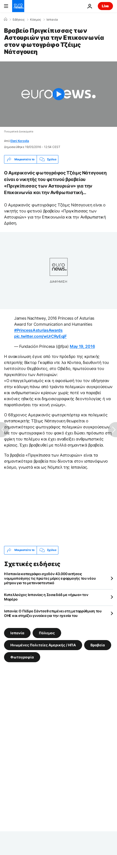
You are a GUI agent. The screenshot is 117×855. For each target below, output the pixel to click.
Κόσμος (35, 19)
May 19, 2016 (82, 346)
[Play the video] (58, 94)
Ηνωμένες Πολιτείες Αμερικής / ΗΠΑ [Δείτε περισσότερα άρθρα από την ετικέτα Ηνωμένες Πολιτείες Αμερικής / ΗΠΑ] (43, 645)
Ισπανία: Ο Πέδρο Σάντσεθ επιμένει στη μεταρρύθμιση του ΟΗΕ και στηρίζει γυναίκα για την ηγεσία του (53, 613)
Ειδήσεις (19, 19)
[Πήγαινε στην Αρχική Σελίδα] (18, 6)
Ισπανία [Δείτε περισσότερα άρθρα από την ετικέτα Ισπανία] (17, 632)
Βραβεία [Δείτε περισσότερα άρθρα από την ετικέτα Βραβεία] (97, 645)
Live (105, 6)
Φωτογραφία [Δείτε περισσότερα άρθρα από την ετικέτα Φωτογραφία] (22, 657)
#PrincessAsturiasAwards (38, 330)
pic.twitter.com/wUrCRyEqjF (40, 336)
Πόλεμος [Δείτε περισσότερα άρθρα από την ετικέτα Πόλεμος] (47, 632)
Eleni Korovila (19, 141)
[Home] (5, 19)
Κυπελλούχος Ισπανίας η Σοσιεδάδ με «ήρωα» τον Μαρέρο (46, 596)
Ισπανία (52, 19)
